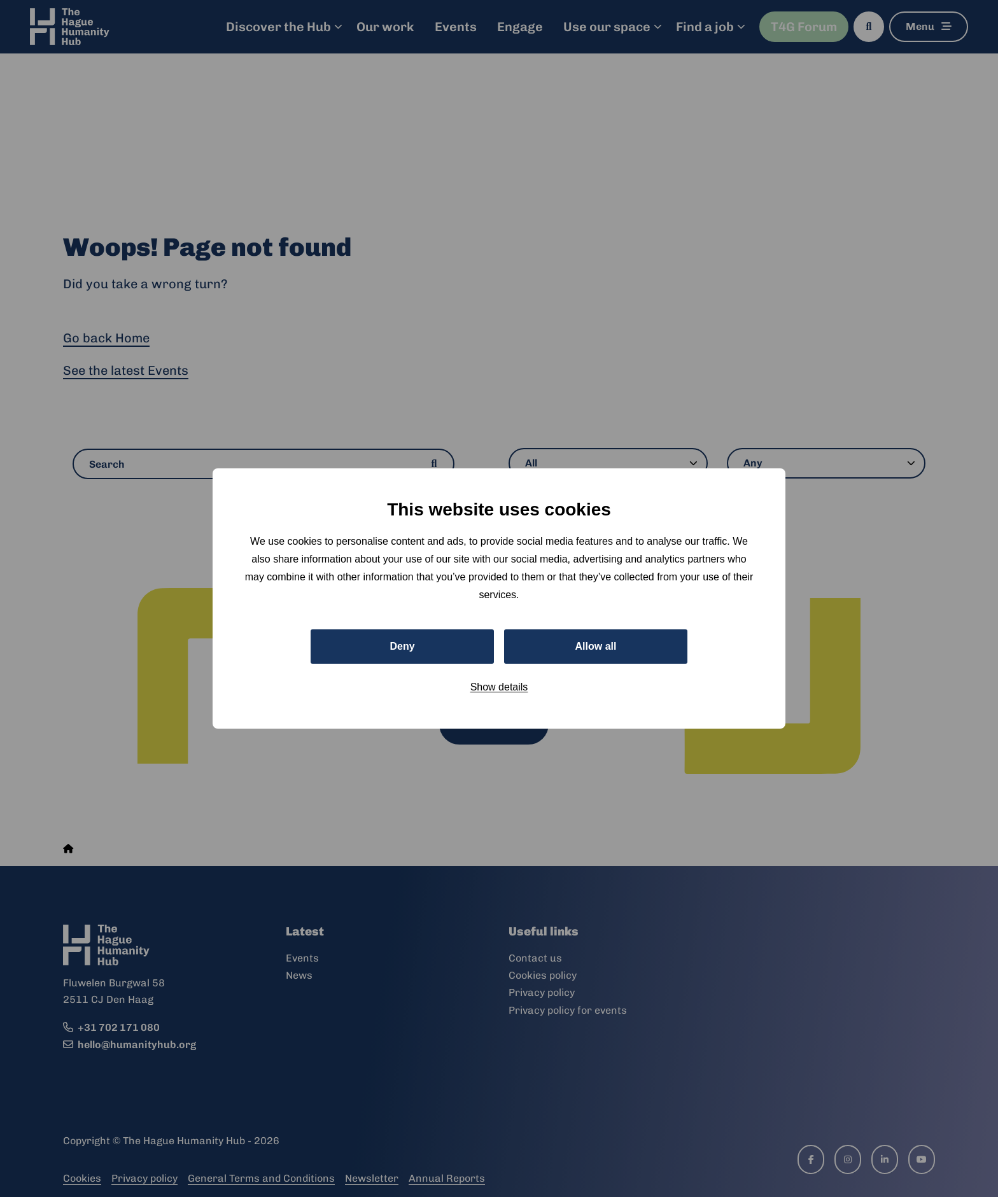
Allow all (596, 646)
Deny (402, 646)
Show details (499, 687)
